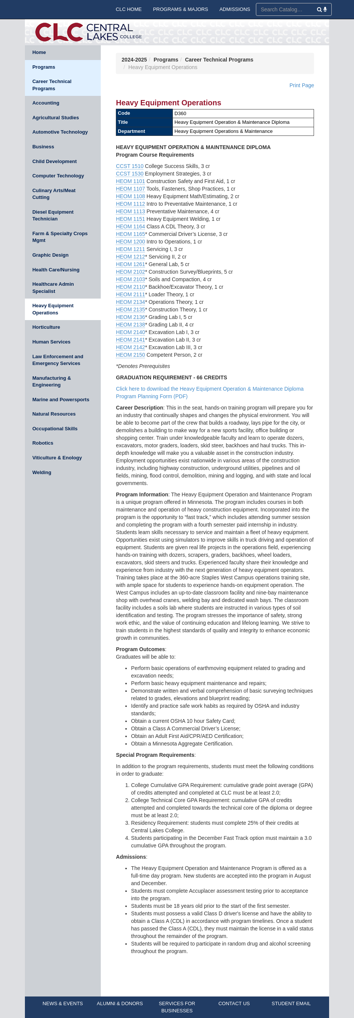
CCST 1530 (129, 174)
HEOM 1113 (130, 211)
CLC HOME (129, 9)
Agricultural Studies (55, 117)
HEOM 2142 (130, 347)
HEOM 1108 (130, 196)
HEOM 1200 (130, 242)
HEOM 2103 (130, 279)
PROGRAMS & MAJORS (180, 9)
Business (43, 146)
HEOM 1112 (130, 204)
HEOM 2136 (130, 317)
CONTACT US (234, 1003)
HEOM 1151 (130, 219)
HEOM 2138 (130, 325)
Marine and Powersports (60, 399)
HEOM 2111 (130, 294)
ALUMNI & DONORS (120, 1003)
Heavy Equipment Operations (53, 309)
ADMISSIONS (234, 9)
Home (39, 52)
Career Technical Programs (52, 85)
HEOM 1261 (130, 264)
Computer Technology (58, 176)
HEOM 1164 (130, 226)
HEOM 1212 (130, 257)
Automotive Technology (60, 132)
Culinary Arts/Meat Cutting (53, 194)
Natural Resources (54, 414)
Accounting (46, 103)
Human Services (51, 342)
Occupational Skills (55, 428)
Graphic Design (50, 255)
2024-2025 (134, 60)
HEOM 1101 (130, 181)
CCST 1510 (129, 166)
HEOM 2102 (130, 272)
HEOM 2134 (130, 302)
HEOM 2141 (130, 340)
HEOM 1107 (130, 189)
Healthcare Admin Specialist (53, 287)
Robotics (43, 443)
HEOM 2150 (130, 355)
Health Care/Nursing (56, 270)
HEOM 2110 (130, 287)
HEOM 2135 (130, 309)
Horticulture (46, 327)
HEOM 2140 (130, 332)
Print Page (301, 85)
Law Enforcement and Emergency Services (57, 360)
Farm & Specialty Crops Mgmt (60, 237)
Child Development (54, 161)
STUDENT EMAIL (291, 1003)
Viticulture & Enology (57, 457)
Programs (43, 67)
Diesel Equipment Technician (53, 215)
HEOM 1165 (130, 234)
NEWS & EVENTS (63, 1003)
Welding (41, 472)
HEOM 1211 (130, 249)
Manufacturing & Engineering (51, 381)
